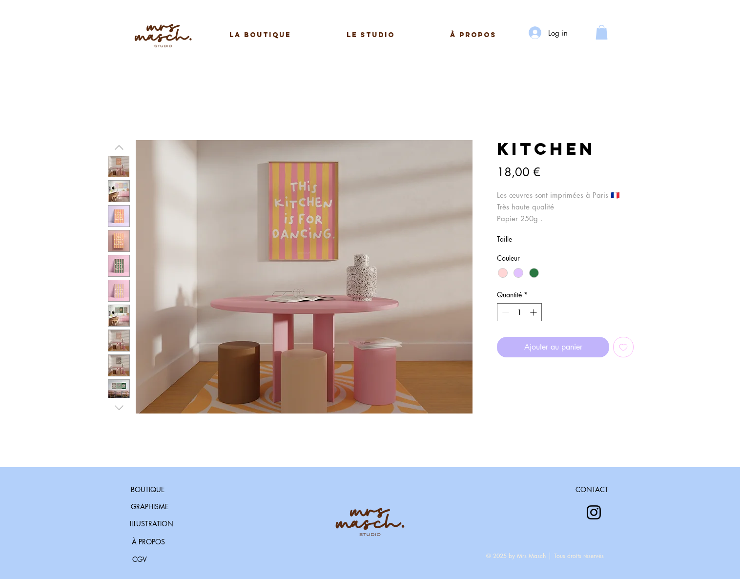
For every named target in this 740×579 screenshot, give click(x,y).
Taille (504, 239)
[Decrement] (504, 312)
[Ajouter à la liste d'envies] (623, 347)
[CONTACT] (592, 489)
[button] (370, 35)
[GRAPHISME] (149, 506)
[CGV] (139, 559)
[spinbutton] (519, 312)
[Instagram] (593, 512)
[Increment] (534, 312)
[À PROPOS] (148, 542)
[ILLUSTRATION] (151, 524)
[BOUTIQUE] (148, 489)
